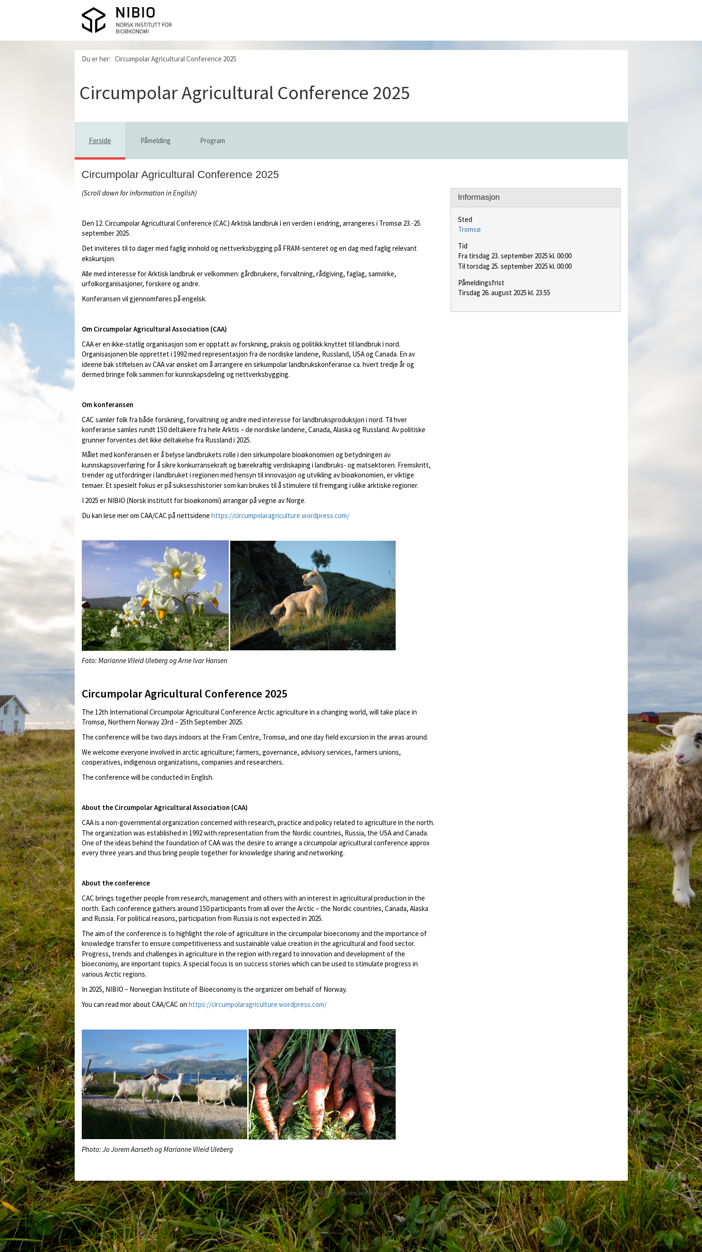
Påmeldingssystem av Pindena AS (351, 1193)
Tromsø (469, 229)
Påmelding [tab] (155, 140)
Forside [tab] (100, 140)
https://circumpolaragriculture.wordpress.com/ (280, 515)
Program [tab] (212, 140)
